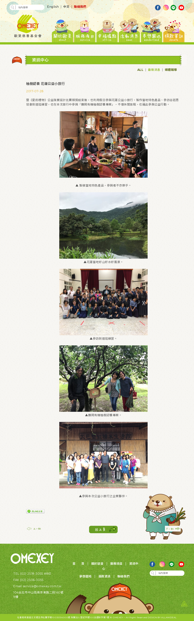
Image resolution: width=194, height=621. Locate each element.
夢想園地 (85, 576)
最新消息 (154, 70)
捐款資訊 (104, 576)
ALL (140, 70)
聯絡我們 (80, 6)
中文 (66, 6)
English (53, 6)
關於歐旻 (97, 563)
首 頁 (78, 563)
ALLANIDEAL (169, 617)
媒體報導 (171, 70)
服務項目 (116, 563)
